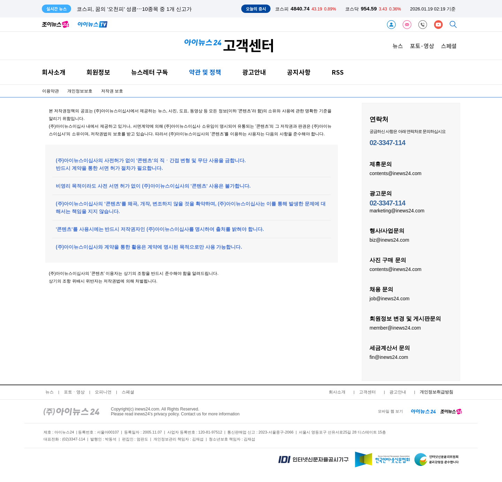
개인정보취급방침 (436, 392)
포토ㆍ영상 (74, 392)
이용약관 (50, 91)
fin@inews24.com (389, 357)
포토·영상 (422, 46)
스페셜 (449, 46)
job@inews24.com (390, 298)
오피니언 (103, 392)
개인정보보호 (79, 91)
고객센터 (367, 392)
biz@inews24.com (389, 239)
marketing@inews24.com (397, 210)
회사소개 (54, 72)
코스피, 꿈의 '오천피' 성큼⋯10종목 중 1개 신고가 (134, 9)
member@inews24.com (395, 327)
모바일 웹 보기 (390, 411)
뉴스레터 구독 (149, 72)
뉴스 (398, 46)
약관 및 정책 (205, 72)
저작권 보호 (112, 91)
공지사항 (299, 72)
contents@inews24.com (395, 173)
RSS (338, 72)
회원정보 (98, 72)
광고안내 (254, 72)
